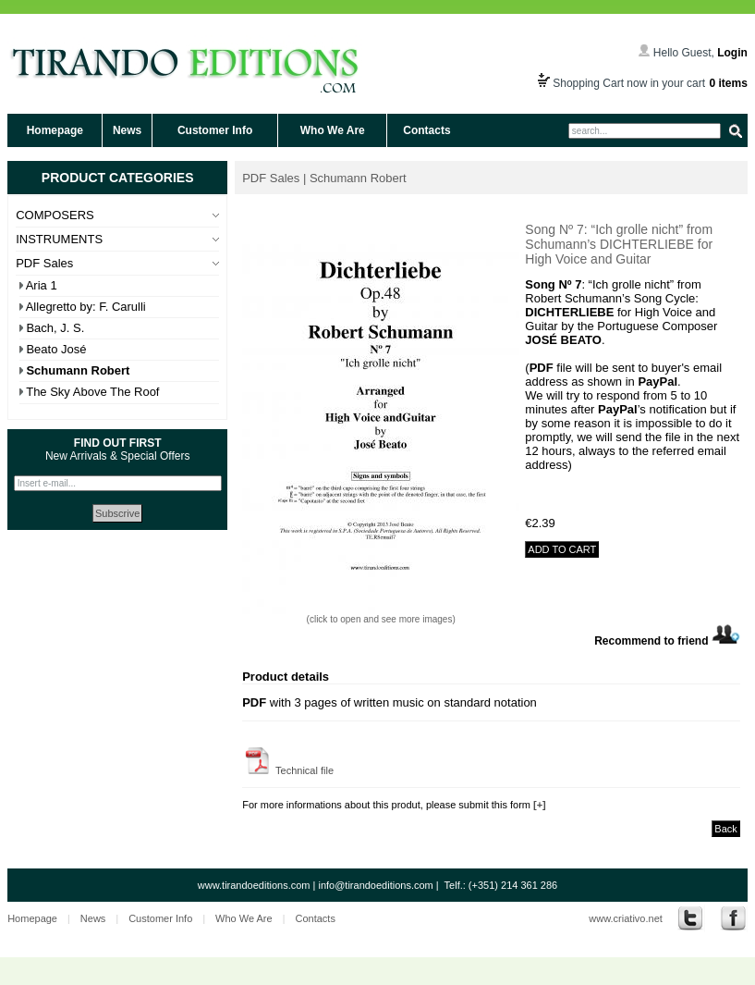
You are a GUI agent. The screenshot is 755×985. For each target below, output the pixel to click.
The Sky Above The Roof (92, 392)
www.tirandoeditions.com (254, 885)
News (127, 130)
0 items (728, 83)
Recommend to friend (667, 640)
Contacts (426, 130)
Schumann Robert (77, 370)
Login (732, 52)
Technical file (288, 770)
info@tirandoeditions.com (375, 885)
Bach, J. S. (55, 328)
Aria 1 (41, 285)
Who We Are (332, 130)
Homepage (55, 130)
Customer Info (214, 130)
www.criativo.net (625, 918)
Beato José (56, 349)
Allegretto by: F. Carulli (86, 307)
